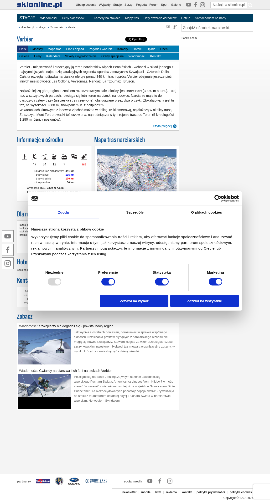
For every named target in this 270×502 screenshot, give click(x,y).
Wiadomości (48, 18)
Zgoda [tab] (63, 212)
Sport (164, 4)
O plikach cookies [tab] (206, 212)
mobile (146, 492)
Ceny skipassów (73, 18)
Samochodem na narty (210, 18)
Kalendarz (53, 56)
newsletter (129, 492)
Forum (153, 4)
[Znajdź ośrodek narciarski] (217, 28)
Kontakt (155, 56)
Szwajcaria (56, 27)
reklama (171, 492)
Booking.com (24, 269)
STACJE (27, 17)
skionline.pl (27, 27)
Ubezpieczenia (86, 4)
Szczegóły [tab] (135, 212)
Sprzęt (129, 4)
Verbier (25, 39)
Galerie (176, 4)
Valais (71, 27)
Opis (22, 49)
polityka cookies (241, 492)
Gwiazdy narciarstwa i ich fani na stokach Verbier (75, 371)
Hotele (185, 18)
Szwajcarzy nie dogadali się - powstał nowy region (76, 326)
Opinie (151, 49)
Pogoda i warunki (101, 49)
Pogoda (141, 4)
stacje (42, 27)
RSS (158, 492)
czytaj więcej (162, 126)
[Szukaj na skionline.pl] (250, 5)
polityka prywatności (211, 492)
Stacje (117, 4)
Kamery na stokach (107, 18)
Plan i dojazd (75, 49)
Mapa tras (55, 49)
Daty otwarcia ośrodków (160, 18)
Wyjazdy (104, 4)
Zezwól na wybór (134, 301)
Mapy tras (132, 18)
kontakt (187, 492)
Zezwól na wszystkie (204, 301)
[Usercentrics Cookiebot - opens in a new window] (218, 198)
